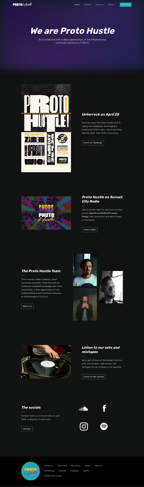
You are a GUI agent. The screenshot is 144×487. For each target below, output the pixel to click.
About (111, 5)
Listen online (90, 229)
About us (27, 306)
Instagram (75, 471)
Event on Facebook (93, 142)
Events (87, 5)
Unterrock (98, 126)
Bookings (125, 5)
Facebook (62, 471)
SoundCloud (49, 471)
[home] (22, 4)
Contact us (48, 466)
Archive (100, 5)
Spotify (86, 471)
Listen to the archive (94, 376)
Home (77, 5)
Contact (27, 429)
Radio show (62, 466)
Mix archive (75, 466)
